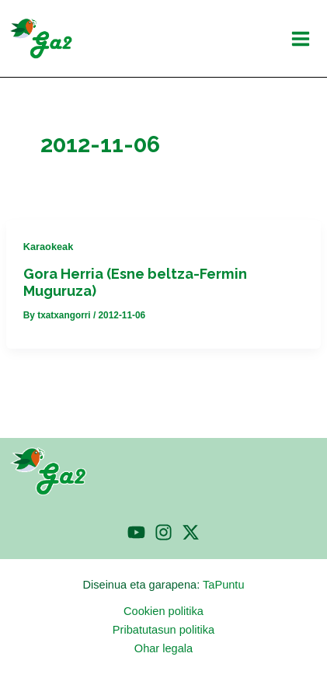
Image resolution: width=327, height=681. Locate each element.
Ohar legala (163, 648)
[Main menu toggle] (300, 38)
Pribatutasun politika (163, 630)
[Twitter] (191, 532)
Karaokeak (48, 246)
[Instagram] (163, 532)
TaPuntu (224, 585)
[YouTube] (136, 532)
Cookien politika (163, 611)
